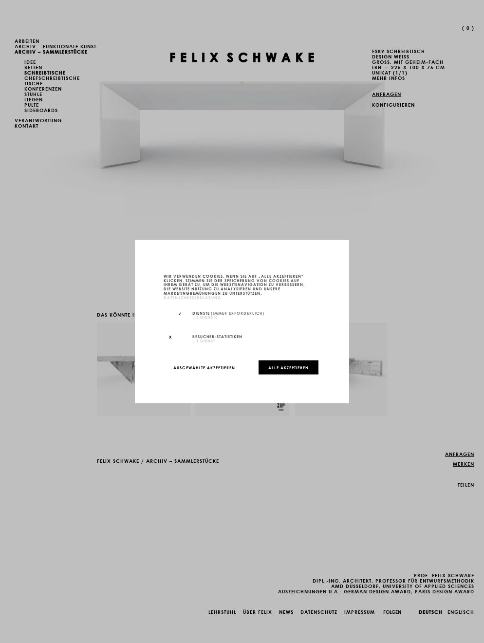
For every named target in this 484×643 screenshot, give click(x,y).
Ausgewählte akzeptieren (204, 367)
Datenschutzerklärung (193, 297)
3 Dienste (205, 317)
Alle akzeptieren (288, 367)
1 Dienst (203, 340)
